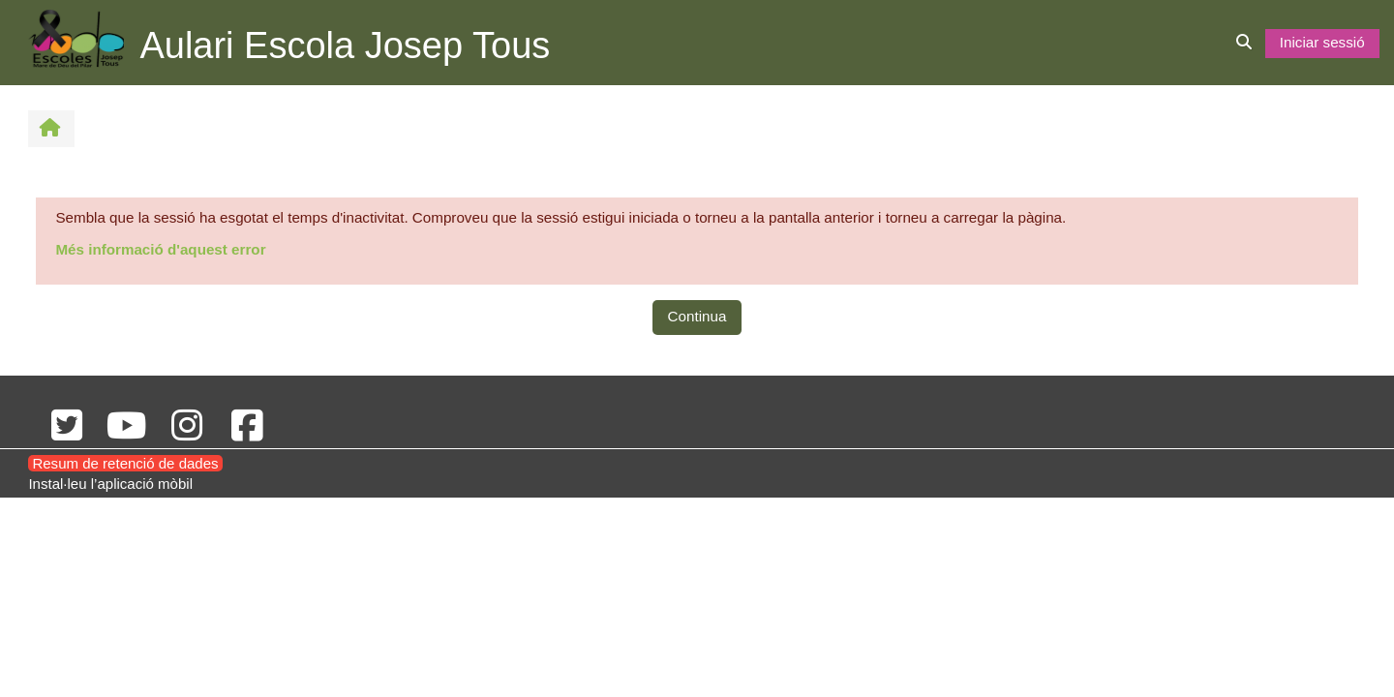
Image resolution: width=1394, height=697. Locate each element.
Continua (697, 316)
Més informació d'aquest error (160, 249)
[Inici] (76, 41)
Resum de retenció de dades (125, 463)
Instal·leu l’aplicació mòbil (110, 483)
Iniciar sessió (1322, 42)
